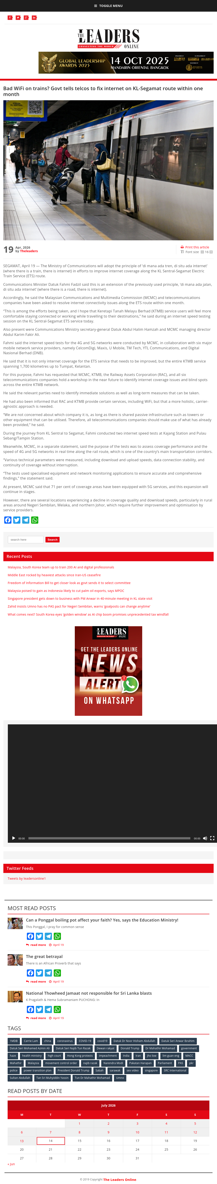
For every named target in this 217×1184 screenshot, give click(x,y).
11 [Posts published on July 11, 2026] (166, 1132)
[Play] (13, 838)
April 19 (56, 944)
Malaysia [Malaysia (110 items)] (33, 1063)
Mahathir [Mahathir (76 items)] (16, 1063)
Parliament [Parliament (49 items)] (165, 1063)
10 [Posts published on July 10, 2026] (137, 1132)
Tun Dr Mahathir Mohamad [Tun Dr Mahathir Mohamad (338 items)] (92, 1078)
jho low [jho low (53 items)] (152, 1056)
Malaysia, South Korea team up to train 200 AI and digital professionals (61, 567)
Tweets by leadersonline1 (27, 878)
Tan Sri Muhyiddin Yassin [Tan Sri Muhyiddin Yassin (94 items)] (53, 1078)
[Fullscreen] (212, 838)
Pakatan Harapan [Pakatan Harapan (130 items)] (140, 1063)
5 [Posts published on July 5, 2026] (195, 1123)
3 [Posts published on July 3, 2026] (137, 1123)
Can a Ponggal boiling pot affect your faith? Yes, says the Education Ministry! (102, 920)
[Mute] (205, 838)
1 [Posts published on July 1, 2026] (79, 1123)
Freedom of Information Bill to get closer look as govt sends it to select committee (69, 583)
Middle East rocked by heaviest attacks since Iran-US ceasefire (54, 575)
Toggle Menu (108, 6)
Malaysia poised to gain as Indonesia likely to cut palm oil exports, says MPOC (66, 591)
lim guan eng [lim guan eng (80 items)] (171, 1056)
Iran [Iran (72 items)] (138, 1056)
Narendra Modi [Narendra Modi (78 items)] (113, 1063)
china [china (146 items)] (47, 1041)
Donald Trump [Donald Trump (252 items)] (130, 1048)
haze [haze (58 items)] (13, 1056)
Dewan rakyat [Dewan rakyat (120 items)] (105, 1048)
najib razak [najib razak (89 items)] (90, 1063)
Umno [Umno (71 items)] (120, 1078)
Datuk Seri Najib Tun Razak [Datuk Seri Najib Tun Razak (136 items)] (73, 1048)
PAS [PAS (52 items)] (180, 1063)
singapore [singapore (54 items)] (151, 1070)
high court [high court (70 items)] (54, 1056)
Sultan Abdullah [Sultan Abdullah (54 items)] (20, 1078)
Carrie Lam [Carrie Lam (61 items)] (31, 1041)
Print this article (195, 247)
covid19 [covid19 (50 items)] (102, 1041)
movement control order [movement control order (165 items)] (61, 1063)
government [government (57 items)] (189, 1048)
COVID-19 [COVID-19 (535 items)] (85, 1041)
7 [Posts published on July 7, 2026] (51, 1132)
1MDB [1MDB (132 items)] (14, 1041)
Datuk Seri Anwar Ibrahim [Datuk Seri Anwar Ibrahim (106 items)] (178, 1041)
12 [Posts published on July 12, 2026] (195, 1132)
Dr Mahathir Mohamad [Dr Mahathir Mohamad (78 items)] (160, 1048)
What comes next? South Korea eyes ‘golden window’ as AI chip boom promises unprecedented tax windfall (88, 614)
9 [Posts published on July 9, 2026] (108, 1132)
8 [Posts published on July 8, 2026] (79, 1132)
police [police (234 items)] (13, 1070)
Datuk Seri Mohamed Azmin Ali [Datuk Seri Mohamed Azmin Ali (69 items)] (30, 1048)
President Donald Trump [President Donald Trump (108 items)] (73, 1070)
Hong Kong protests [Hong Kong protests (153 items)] (80, 1056)
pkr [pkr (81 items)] (191, 1063)
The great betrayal (44, 956)
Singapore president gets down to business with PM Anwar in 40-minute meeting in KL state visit (80, 598)
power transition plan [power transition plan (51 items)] (38, 1070)
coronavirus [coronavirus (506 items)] (65, 1041)
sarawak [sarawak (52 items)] (115, 1070)
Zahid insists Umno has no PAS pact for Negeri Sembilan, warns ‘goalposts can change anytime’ (79, 606)
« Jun (11, 1164)
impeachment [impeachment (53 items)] (108, 1056)
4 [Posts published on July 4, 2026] (166, 1123)
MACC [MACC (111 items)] (189, 1056)
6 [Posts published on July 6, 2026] (22, 1132)
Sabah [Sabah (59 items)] (100, 1070)
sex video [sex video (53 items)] (133, 1070)
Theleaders (29, 251)
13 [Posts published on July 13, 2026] (22, 1141)
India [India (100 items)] (126, 1056)
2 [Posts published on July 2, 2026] (108, 1123)
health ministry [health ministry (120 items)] (32, 1056)
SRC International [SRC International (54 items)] (175, 1070)
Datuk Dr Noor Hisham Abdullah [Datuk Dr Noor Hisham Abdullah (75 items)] (134, 1041)
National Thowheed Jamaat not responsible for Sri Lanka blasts (89, 993)
